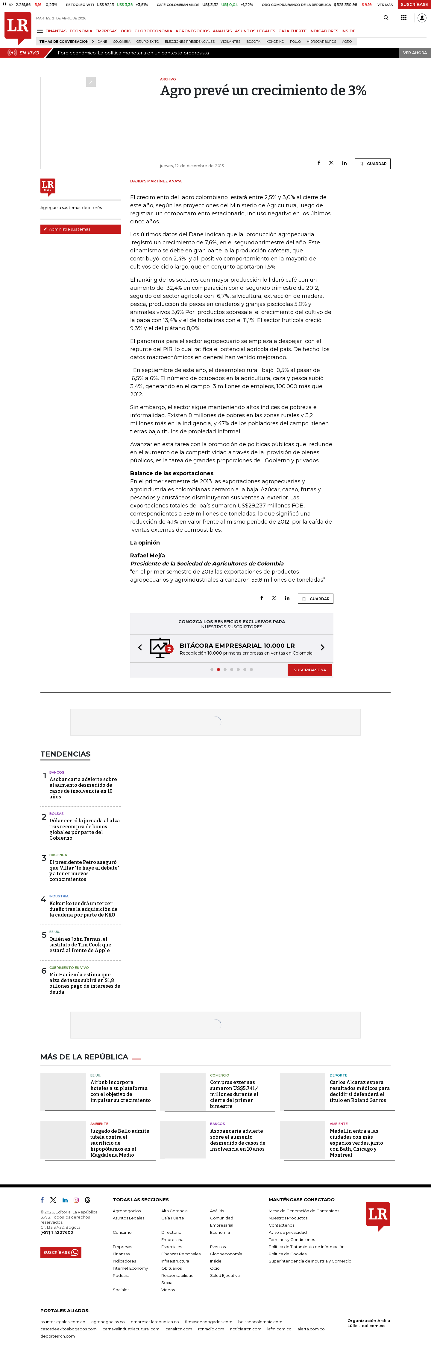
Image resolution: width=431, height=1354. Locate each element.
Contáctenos (281, 1225)
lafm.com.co (279, 1328)
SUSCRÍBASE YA (310, 669)
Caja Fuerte (172, 1218)
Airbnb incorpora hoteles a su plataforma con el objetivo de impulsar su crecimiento (120, 1091)
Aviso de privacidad (288, 1232)
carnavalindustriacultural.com (131, 1328)
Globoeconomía (226, 1253)
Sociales (121, 1289)
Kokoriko (275, 42)
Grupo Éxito (147, 42)
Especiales (171, 1246)
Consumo (122, 1232)
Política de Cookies (287, 1253)
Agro (347, 42)
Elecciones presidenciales (190, 42)
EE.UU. (54, 932)
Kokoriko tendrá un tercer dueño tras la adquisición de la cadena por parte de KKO (83, 909)
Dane (102, 42)
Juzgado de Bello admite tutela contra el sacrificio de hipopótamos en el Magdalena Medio (119, 1143)
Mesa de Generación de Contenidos (304, 1210)
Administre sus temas (66, 229)
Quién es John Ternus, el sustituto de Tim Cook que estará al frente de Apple (80, 944)
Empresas (122, 1246)
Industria (59, 896)
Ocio (215, 1268)
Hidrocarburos (321, 42)
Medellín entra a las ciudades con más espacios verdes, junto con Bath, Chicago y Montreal (356, 1143)
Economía (220, 1232)
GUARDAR (373, 163)
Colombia (121, 42)
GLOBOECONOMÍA (153, 30)
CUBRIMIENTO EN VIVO (69, 968)
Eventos (218, 1246)
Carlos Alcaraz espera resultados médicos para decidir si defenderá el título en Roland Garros (360, 1091)
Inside (215, 1261)
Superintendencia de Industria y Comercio (310, 1261)
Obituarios (171, 1268)
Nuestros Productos (288, 1218)
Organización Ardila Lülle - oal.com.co (368, 1323)
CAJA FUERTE (292, 30)
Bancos (56, 772)
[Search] (386, 18)
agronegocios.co (108, 1321)
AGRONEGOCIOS (192, 30)
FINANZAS (56, 30)
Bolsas (56, 814)
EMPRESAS (106, 30)
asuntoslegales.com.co (62, 1321)
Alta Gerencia (174, 1210)
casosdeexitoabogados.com (68, 1328)
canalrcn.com (179, 1328)
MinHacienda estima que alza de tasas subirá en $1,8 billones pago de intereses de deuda (84, 983)
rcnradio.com (211, 1328)
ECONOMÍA (81, 30)
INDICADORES (324, 30)
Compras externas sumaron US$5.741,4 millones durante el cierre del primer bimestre (234, 1094)
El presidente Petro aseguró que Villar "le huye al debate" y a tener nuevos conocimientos (84, 870)
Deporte (338, 1075)
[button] (138, 648)
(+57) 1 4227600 (56, 1232)
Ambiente (99, 1124)
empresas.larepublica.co (155, 1321)
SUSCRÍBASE (414, 4)
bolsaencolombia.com (260, 1321)
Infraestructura (175, 1261)
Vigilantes (230, 42)
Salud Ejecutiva (225, 1275)
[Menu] (40, 31)
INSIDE (348, 30)
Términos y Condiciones (292, 1239)
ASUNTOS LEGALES (255, 30)
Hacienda (58, 855)
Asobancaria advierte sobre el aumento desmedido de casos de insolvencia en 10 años (83, 788)
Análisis (217, 1210)
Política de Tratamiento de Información (307, 1246)
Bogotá (253, 42)
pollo (295, 42)
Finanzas (121, 1253)
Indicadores (124, 1261)
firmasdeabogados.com (208, 1321)
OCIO (126, 30)
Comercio (219, 1075)
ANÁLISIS (222, 30)
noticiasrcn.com (245, 1328)
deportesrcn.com (57, 1336)
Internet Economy (130, 1268)
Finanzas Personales (181, 1253)
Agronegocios (127, 1210)
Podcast (121, 1275)
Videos (168, 1289)
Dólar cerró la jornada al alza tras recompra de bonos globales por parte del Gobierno (84, 829)
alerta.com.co (311, 1328)
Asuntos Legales (128, 1218)
